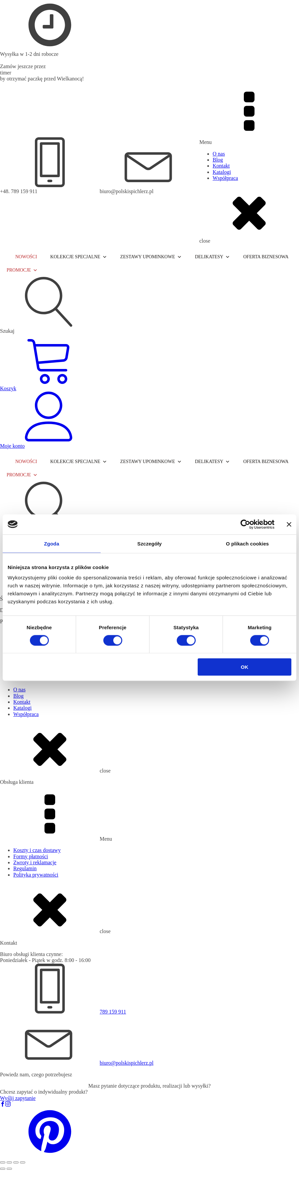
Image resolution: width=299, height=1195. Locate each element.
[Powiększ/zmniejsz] (2, 1162)
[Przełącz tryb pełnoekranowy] (9, 1162)
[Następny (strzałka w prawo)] (9, 1169)
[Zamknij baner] (289, 524)
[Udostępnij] (16, 1162)
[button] (50, 1154)
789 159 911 (113, 1012)
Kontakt (221, 166)
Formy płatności (30, 856)
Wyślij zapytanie (18, 1098)
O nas (219, 154)
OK (245, 667)
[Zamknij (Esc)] (22, 1162)
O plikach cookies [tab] (247, 543)
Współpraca (225, 178)
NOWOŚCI (26, 256)
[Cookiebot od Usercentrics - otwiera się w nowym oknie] (245, 524)
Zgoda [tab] (51, 543)
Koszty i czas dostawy (37, 850)
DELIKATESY (212, 257)
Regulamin (25, 868)
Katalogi (222, 172)
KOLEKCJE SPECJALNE (78, 257)
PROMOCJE (22, 270)
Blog (218, 160)
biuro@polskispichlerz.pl (126, 1063)
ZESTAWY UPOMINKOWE (151, 257)
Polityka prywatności (35, 875)
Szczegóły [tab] (149, 543)
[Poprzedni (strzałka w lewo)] (2, 1169)
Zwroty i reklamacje (34, 862)
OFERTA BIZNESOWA (265, 256)
